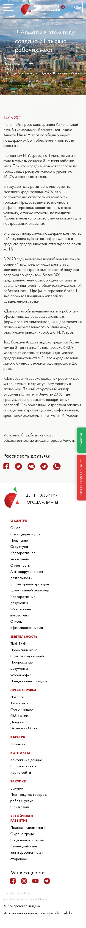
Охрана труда (22, 833)
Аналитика (19, 703)
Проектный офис (23, 649)
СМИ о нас (19, 715)
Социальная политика (27, 839)
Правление (19, 540)
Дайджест (18, 721)
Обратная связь (23, 765)
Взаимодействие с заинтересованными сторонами (26, 852)
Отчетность (20, 565)
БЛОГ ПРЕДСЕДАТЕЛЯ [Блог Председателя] (81, 477)
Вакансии (17, 743)
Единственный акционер (29, 590)
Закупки (16, 788)
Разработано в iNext (16, 893)
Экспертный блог (23, 728)
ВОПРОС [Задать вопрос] (81, 440)
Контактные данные (26, 759)
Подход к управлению (28, 827)
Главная (9, 58)
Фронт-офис (20, 674)
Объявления (20, 806)
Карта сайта (20, 772)
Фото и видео (21, 709)
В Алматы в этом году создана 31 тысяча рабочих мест (42, 75)
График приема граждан (29, 583)
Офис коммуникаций (27, 655)
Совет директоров (25, 534)
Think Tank (18, 643)
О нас (15, 527)
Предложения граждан (28, 680)
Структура (19, 546)
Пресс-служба (14, 63)
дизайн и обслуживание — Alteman (25, 899)
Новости (10, 68)
